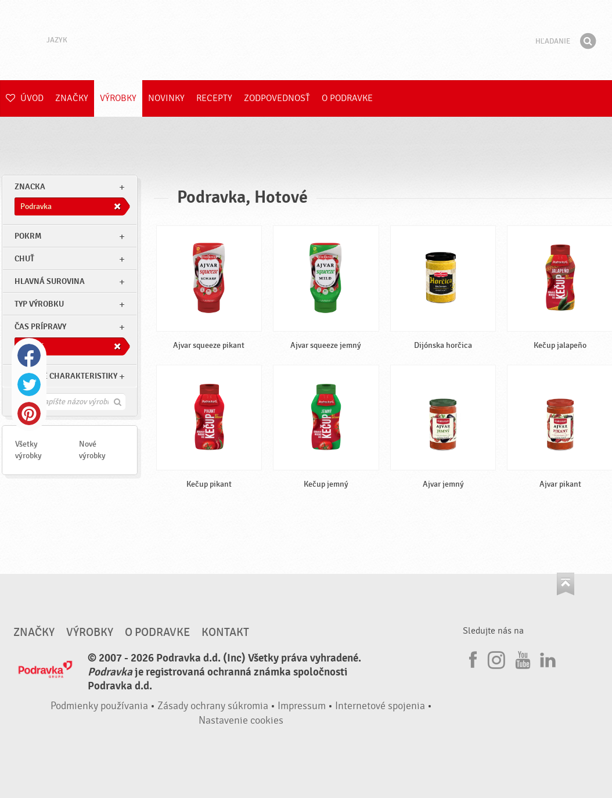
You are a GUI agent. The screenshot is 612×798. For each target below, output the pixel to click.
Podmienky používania (99, 706)
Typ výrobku (39, 304)
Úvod (25, 98)
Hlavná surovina (50, 281)
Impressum (302, 706)
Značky (71, 98)
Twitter (29, 384)
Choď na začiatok (565, 584)
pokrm (28, 236)
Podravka (306, 40)
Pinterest (29, 413)
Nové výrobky (92, 450)
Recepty (214, 98)
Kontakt (225, 632)
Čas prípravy (40, 327)
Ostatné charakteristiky (66, 376)
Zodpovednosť (277, 98)
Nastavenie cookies (241, 720)
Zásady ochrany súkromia (212, 706)
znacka (30, 187)
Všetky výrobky (28, 450)
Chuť (24, 259)
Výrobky (118, 98)
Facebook (29, 355)
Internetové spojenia (380, 706)
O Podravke (347, 98)
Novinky (166, 98)
